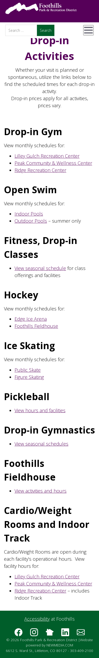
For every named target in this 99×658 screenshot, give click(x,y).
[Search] (21, 30)
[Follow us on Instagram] (34, 634)
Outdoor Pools (31, 221)
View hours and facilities (40, 410)
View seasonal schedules (41, 444)
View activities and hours (41, 491)
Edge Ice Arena (31, 319)
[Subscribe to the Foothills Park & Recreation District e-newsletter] (81, 634)
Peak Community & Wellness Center (53, 163)
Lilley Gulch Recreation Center (47, 156)
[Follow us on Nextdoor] (49, 634)
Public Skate (28, 370)
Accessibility (37, 619)
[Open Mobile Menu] (88, 30)
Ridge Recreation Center (40, 170)
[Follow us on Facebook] (18, 634)
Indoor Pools (29, 214)
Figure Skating (29, 377)
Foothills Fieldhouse (36, 326)
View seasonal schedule (40, 268)
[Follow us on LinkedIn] (65, 634)
